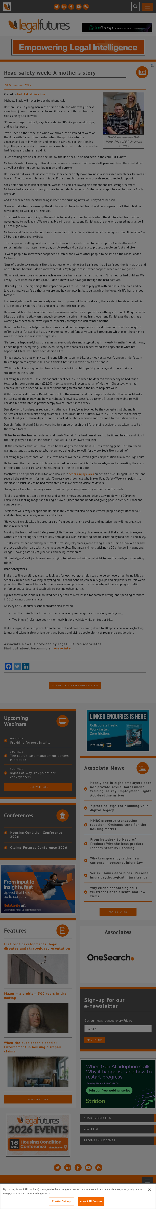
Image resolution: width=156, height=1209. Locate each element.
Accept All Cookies (91, 1201)
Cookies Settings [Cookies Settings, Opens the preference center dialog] (62, 1201)
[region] (78, 1196)
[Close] (149, 1189)
